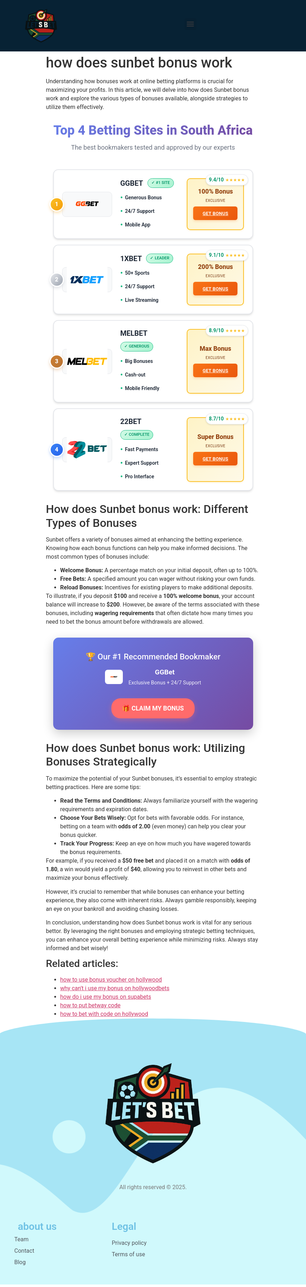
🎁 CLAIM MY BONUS (153, 710)
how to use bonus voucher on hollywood (111, 982)
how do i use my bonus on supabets (105, 999)
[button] (190, 24)
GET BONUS (215, 213)
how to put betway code (90, 1007)
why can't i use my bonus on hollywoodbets (115, 990)
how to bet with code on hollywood (104, 1016)
